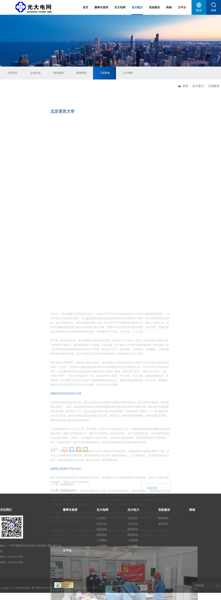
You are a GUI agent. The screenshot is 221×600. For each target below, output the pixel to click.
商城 (169, 7)
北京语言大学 (68, 496)
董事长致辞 (101, 7)
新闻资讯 (81, 73)
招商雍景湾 (67, 491)
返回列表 (156, 494)
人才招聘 (127, 73)
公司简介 (12, 73)
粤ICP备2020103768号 (42, 588)
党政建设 (154, 7)
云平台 (182, 7)
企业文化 (35, 73)
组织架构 (58, 73)
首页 (85, 7)
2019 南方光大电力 (21, 588)
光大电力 (137, 7)
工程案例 (104, 73)
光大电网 (119, 7)
